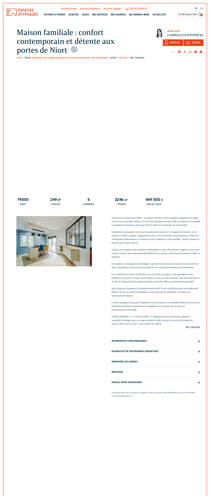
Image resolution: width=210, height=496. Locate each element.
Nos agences (118, 15)
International (69, 9)
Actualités (159, 15)
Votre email (123, 462)
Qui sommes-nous (139, 15)
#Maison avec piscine (68, 58)
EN (201, 8)
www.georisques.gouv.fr (122, 396)
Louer (85, 15)
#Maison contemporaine (94, 58)
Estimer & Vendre (54, 15)
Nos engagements (90, 9)
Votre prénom (125, 448)
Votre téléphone (165, 462)
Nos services (100, 15)
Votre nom (162, 448)
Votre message (125, 477)
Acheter (74, 15)
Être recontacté (138, 9)
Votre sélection (190, 14)
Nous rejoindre (112, 9)
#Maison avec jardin (44, 58)
